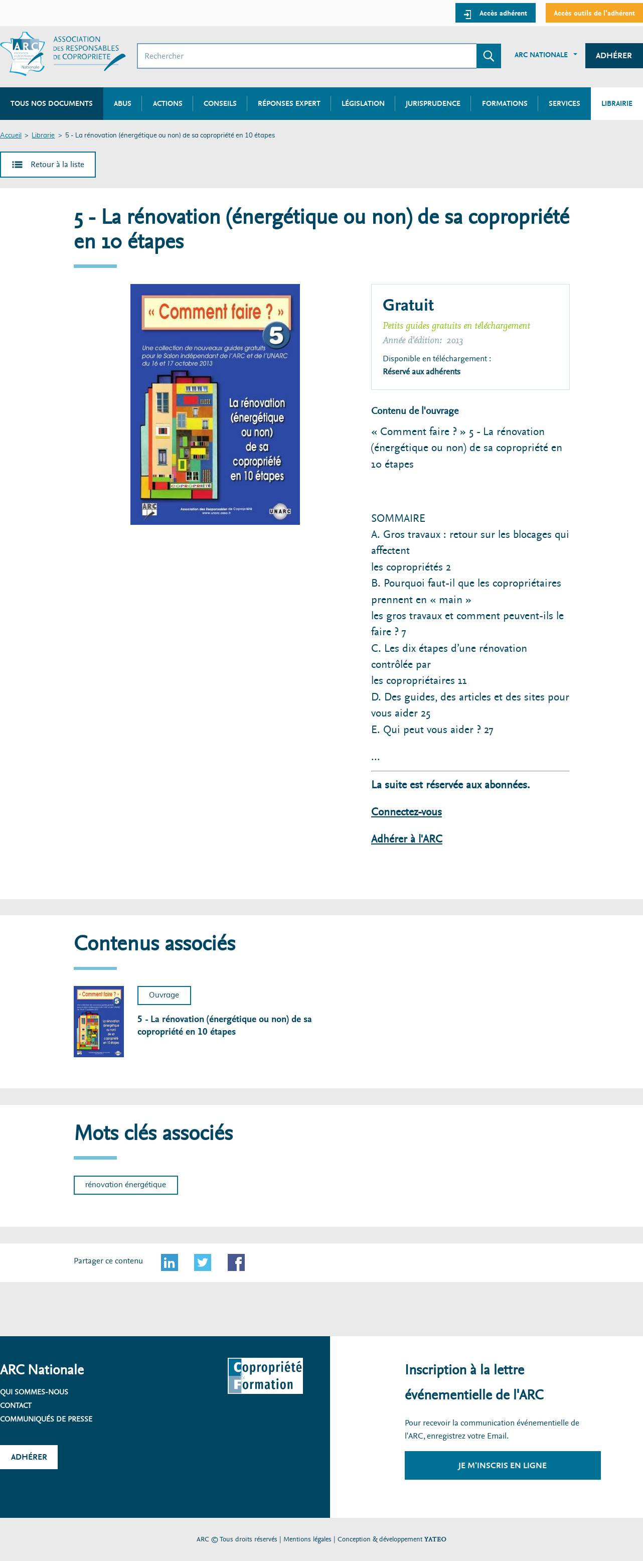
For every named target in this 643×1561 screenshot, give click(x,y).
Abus (122, 103)
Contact (16, 1405)
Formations (505, 103)
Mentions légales (307, 1539)
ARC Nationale (541, 54)
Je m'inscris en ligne (502, 1465)
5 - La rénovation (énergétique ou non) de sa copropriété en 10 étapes (224, 1025)
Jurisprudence (433, 103)
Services (564, 103)
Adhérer (614, 55)
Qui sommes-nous (34, 1391)
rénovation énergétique (125, 1185)
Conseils (220, 103)
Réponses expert (289, 103)
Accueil (11, 135)
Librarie (43, 135)
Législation (363, 103)
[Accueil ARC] (63, 54)
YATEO (435, 1539)
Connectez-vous (406, 812)
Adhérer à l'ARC (406, 839)
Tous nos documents (52, 103)
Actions (168, 103)
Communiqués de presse (46, 1419)
